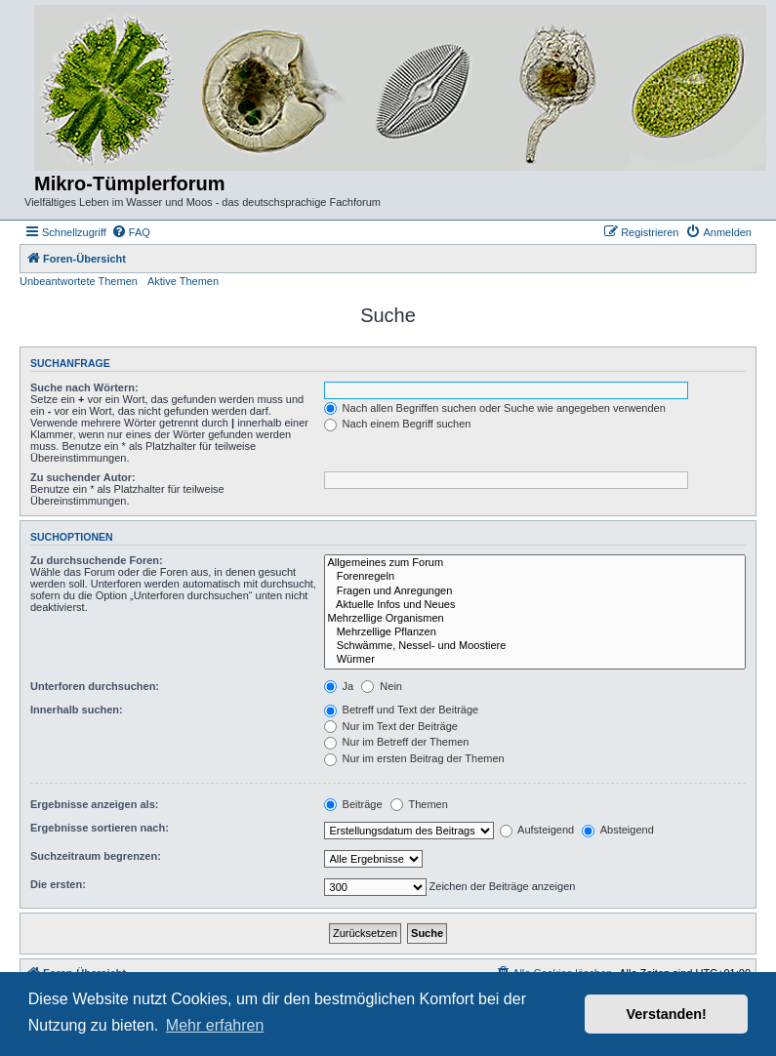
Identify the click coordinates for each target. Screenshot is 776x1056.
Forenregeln (535, 577)
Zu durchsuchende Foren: (96, 560)
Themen (419, 804)
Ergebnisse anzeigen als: (94, 804)
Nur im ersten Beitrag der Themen (414, 758)
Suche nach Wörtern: (84, 387)
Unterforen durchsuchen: (94, 686)
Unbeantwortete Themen (79, 281)
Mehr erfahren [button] (215, 1025)
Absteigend (618, 829)
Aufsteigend (537, 829)
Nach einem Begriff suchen (397, 423)
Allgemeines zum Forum (535, 563)
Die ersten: (58, 884)
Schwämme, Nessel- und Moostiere (535, 646)
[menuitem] (130, 232)
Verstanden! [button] (667, 1014)
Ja (339, 686)
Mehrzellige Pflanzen (535, 632)
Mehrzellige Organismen (535, 619)
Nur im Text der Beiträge (391, 726)
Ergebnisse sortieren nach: (99, 827)
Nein (381, 686)
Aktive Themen (183, 281)
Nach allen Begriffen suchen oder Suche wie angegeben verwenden (495, 408)
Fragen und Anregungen (535, 591)
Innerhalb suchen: (76, 709)
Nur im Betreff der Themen (397, 742)
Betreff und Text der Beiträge (401, 709)
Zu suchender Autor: (83, 477)
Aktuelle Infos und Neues (535, 605)
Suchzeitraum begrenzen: (95, 856)
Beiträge (353, 804)
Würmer (535, 660)
